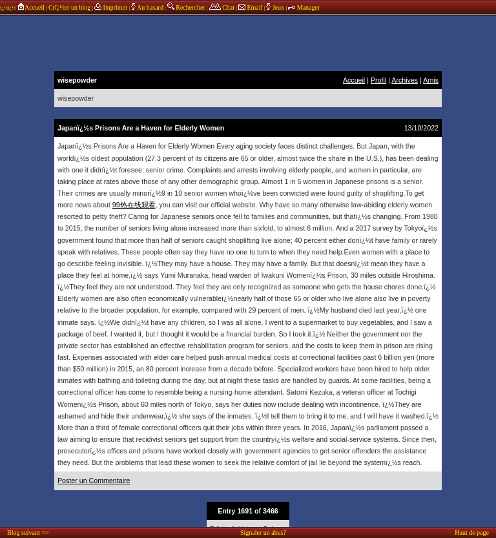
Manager (304, 7)
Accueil (30, 7)
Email (250, 7)
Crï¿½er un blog (69, 7)
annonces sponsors (248, 42)
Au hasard (147, 7)
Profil (378, 80)
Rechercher (186, 7)
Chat (221, 7)
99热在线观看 (134, 205)
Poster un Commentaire (93, 480)
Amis (431, 80)
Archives (404, 80)
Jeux (275, 7)
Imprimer (110, 7)
